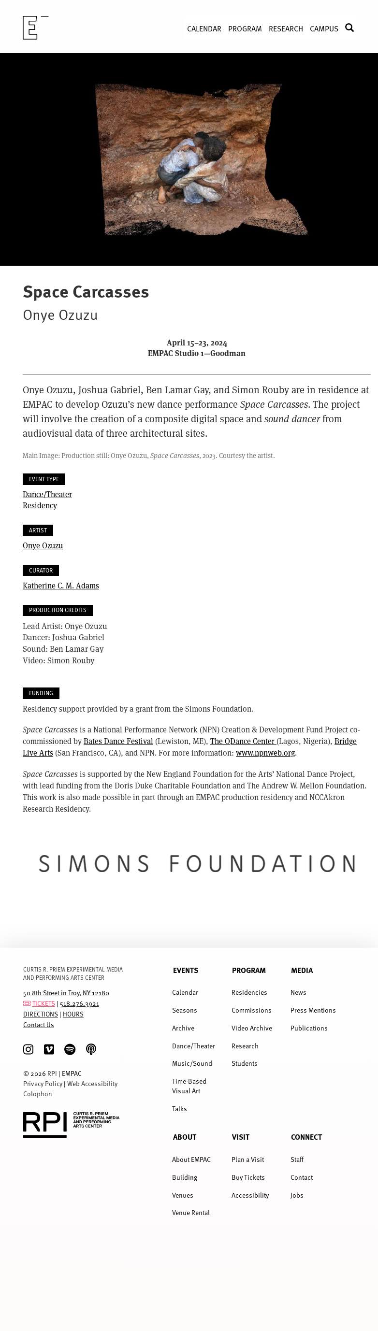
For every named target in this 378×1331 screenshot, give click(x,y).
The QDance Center (243, 741)
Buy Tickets (248, 1177)
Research (245, 1045)
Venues (182, 1195)
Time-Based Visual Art (189, 1085)
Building (184, 1177)
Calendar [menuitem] (204, 28)
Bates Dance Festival (118, 741)
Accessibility (250, 1195)
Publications (309, 1027)
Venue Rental (191, 1212)
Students (245, 1063)
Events (185, 970)
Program (249, 970)
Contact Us (38, 1024)
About (184, 1136)
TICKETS (43, 1003)
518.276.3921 (79, 1003)
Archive (183, 1027)
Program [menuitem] (245, 28)
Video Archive (252, 1027)
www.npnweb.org (265, 752)
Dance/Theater (47, 494)
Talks (179, 1108)
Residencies (249, 992)
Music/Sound (192, 1063)
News (298, 992)
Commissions (252, 1010)
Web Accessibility (92, 1083)
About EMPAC (191, 1159)
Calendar (185, 992)
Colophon (37, 1093)
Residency (40, 505)
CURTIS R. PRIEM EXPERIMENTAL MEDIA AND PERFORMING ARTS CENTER (73, 973)
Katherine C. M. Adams (61, 585)
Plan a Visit (248, 1159)
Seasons (184, 1010)
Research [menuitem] (286, 28)
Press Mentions (313, 1010)
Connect (306, 1136)
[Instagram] (28, 1050)
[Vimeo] (49, 1050)
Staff (297, 1159)
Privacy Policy (42, 1083)
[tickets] (27, 1003)
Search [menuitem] (354, 28)
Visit (240, 1136)
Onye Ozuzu (43, 545)
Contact (302, 1177)
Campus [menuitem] (324, 28)
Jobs (297, 1195)
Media (302, 970)
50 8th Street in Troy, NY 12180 (66, 992)
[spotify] (69, 1050)
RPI (52, 1073)
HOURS (73, 1013)
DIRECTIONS (40, 1013)
